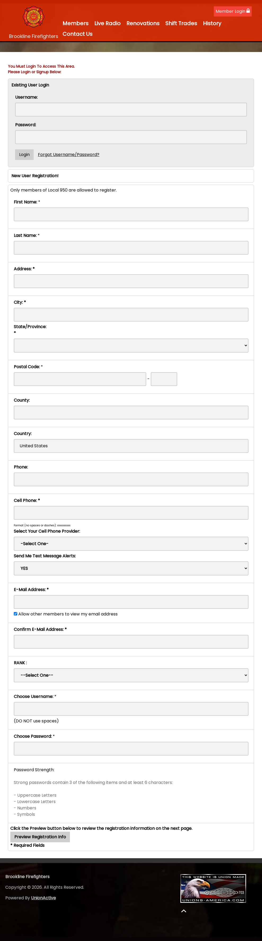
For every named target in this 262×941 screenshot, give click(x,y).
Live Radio (107, 23)
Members (75, 23)
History (212, 23)
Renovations (142, 23)
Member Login (233, 11)
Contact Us (77, 34)
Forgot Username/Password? (68, 154)
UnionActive (43, 898)
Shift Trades (181, 23)
